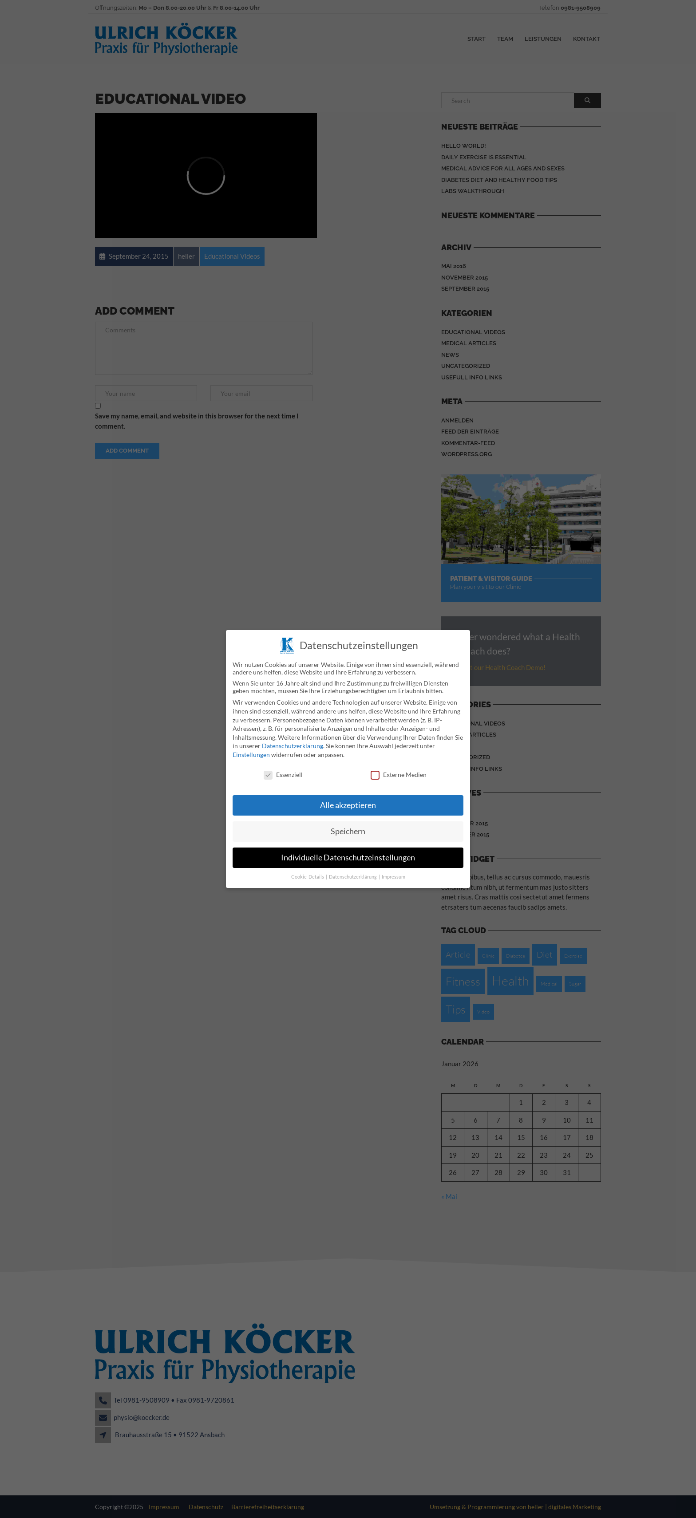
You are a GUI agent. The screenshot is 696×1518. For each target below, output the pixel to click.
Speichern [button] (348, 828)
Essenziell (283, 772)
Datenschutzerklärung (292, 743)
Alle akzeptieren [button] (348, 802)
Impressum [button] (393, 874)
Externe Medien (399, 772)
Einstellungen (251, 752)
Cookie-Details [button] (308, 874)
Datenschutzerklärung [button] (353, 874)
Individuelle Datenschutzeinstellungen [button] (348, 855)
